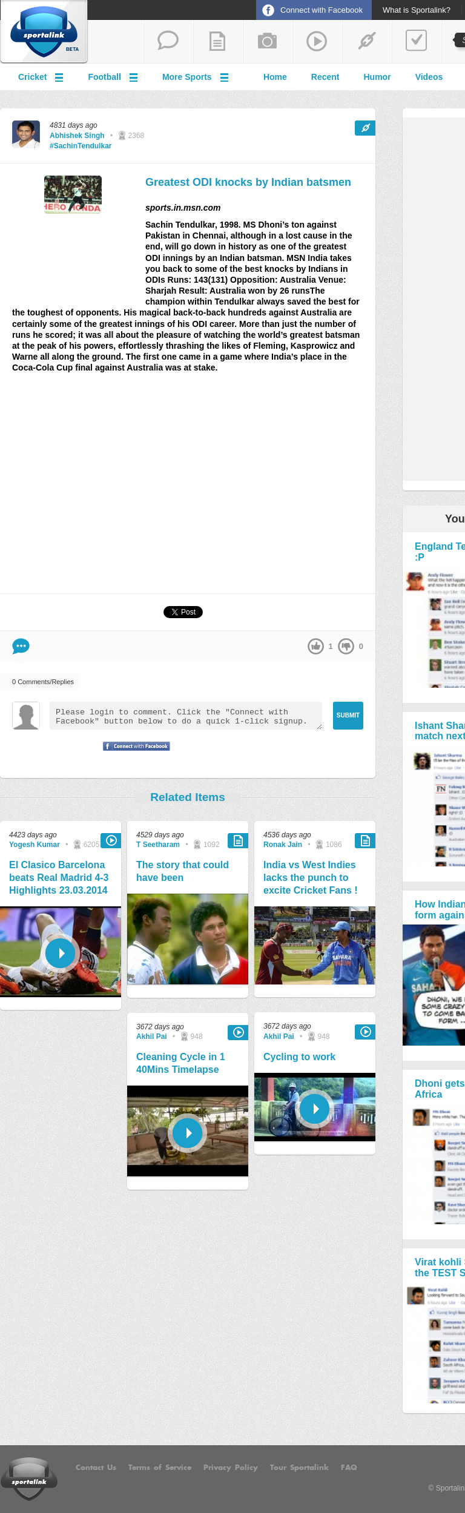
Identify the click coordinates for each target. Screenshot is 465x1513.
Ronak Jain (282, 844)
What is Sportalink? (416, 10)
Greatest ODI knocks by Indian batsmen (248, 182)
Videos (429, 77)
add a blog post (218, 42)
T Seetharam (158, 844)
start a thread (168, 42)
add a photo (267, 42)
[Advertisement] (187, 488)
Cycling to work (299, 1057)
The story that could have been (182, 871)
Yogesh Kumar (34, 844)
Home (275, 77)
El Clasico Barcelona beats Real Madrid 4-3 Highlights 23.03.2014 (59, 877)
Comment (21, 646)
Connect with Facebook (321, 10)
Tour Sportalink (299, 1467)
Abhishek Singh (77, 135)
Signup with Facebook (133, 754)
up (316, 646)
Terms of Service (159, 1467)
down (346, 646)
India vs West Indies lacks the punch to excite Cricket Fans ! (310, 877)
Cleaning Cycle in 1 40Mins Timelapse (180, 1063)
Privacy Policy (230, 1467)
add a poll (416, 42)
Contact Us (96, 1467)
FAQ (349, 1467)
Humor (377, 77)
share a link (367, 42)
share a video (317, 42)
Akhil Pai (151, 1036)
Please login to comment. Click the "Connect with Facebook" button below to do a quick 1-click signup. (186, 716)
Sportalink (44, 32)
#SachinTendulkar (80, 146)
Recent (325, 77)
